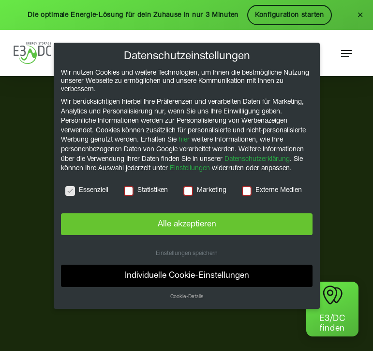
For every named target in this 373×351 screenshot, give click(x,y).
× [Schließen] (360, 15)
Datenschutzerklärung (257, 158)
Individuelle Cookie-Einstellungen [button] (186, 275)
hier (184, 139)
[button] (346, 53)
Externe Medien (271, 190)
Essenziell (86, 190)
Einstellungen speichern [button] (187, 253)
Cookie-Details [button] (186, 296)
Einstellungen (190, 168)
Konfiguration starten (289, 15)
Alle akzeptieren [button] (186, 223)
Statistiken (146, 190)
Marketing (204, 190)
